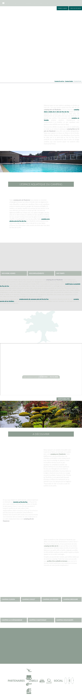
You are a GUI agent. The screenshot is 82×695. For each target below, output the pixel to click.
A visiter (49, 2)
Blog (74, 2)
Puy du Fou (56, 2)
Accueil (8, 2)
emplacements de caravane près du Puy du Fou (34, 299)
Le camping (15, 2)
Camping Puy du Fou (59, 81)
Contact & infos (66, 2)
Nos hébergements (39, 2)
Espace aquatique (26, 2)
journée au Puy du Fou (20, 502)
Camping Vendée (69, 81)
